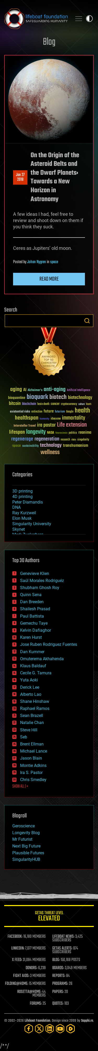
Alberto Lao (30, 694)
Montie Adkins (33, 765)
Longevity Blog (26, 832)
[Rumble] (70, 1028)
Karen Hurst (31, 637)
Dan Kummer (32, 651)
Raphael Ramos (34, 708)
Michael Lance (33, 751)
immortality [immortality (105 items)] (73, 418)
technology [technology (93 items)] (51, 446)
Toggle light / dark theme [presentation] (89, 18)
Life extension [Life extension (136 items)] (72, 425)
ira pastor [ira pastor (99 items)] (46, 425)
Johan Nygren (36, 262)
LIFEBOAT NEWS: (63, 936)
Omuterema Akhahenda (42, 658)
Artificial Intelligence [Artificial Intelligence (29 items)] (78, 390)
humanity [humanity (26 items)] (44, 419)
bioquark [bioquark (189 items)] (37, 397)
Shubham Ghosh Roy (39, 587)
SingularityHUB (26, 859)
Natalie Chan (32, 722)
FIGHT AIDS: (21, 976)
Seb (23, 736)
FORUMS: (36, 1003)
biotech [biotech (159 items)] (58, 397)
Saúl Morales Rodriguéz (42, 580)
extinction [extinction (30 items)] (36, 412)
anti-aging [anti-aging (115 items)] (55, 389)
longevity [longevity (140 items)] (36, 432)
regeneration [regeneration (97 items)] (46, 439)
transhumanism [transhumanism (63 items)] (75, 445)
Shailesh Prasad (35, 608)
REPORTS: (58, 976)
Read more (49, 279)
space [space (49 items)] (16, 445)
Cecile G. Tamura (35, 672)
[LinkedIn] (49, 1028)
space (54, 262)
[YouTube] (60, 1028)
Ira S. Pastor (31, 772)
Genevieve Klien (34, 573)
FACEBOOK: (15, 936)
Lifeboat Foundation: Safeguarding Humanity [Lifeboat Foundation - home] (36, 18)
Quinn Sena (31, 594)
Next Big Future (26, 846)
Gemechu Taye (34, 623)
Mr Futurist (22, 839)
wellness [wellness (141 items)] (50, 452)
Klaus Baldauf (33, 665)
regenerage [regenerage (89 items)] (22, 439)
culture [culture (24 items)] (81, 404)
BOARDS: (58, 968)
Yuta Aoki (29, 679)
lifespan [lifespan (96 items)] (17, 432)
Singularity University (31, 523)
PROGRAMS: (60, 983)
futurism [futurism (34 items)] (60, 412)
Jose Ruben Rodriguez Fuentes (48, 644)
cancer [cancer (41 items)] (55, 404)
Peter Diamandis (27, 502)
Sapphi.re (87, 1021)
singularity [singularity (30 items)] (83, 440)
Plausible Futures (28, 852)
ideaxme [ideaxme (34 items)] (56, 419)
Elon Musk (22, 518)
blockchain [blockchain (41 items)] (29, 404)
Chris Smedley (33, 779)
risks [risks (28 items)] (73, 439)
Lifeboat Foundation (37, 1021)
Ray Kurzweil (24, 512)
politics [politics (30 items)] (73, 433)
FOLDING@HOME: (16, 983)
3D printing (22, 491)
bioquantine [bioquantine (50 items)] (16, 397)
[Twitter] (39, 1028)
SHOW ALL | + (20, 786)
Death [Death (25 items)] (88, 404)
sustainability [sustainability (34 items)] (30, 446)
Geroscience (23, 825)
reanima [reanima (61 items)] (84, 432)
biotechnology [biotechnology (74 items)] (80, 397)
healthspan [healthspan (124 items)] (26, 418)
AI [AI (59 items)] (24, 390)
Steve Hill (28, 729)
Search (87, 320)
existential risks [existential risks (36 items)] (20, 412)
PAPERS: (58, 991)
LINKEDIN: (17, 948)
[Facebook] (29, 1028)
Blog (49, 42)
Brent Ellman (32, 744)
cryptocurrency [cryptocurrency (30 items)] (69, 404)
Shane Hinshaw (34, 701)
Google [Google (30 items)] (69, 412)
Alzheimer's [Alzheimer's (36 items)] (35, 390)
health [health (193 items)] (82, 411)
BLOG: (56, 960)
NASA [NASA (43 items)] (50, 433)
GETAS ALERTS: (62, 948)
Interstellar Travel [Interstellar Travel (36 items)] (25, 426)
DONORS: (31, 968)
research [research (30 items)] (65, 440)
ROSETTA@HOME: (29, 991)
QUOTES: (58, 1003)
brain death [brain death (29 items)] (43, 404)
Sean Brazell (31, 715)
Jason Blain (31, 758)
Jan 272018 (20, 177)
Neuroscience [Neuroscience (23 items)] (61, 433)
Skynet (18, 529)
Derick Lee (29, 687)
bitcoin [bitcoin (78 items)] (15, 403)
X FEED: (17, 960)
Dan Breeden (32, 601)
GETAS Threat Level (49, 917)
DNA (16, 507)
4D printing (22, 496)
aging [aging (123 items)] (16, 389)
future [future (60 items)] (49, 411)
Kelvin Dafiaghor (35, 630)
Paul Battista (32, 616)
